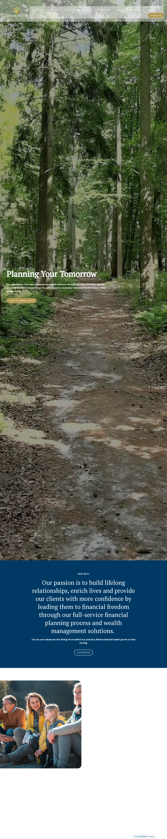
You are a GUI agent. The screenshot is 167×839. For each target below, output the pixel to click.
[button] (38, 6)
